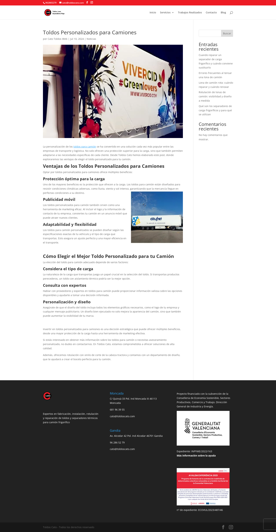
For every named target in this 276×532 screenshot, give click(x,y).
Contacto (211, 12)
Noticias (91, 38)
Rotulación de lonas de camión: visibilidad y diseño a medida (215, 96)
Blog (223, 12)
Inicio (153, 12)
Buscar (227, 33)
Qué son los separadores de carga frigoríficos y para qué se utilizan (215, 110)
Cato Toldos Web (57, 38)
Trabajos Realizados (190, 12)
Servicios (165, 12)
